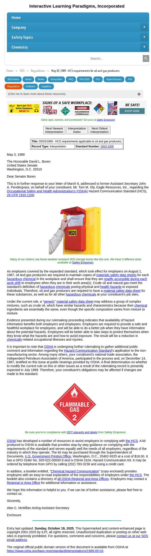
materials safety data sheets (116, 275)
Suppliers (46, 86)
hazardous (14, 279)
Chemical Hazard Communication (75, 471)
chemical (29, 279)
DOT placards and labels (82, 432)
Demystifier (56, 79)
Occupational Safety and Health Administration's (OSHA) (47, 191)
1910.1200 (107, 146)
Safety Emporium (82, 262)
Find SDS (85, 79)
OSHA (48, 346)
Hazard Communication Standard (88, 350)
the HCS (132, 441)
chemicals (63, 287)
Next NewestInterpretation (54, 130)
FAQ (71, 79)
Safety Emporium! (106, 120)
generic (49, 301)
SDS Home (13, 79)
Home (16, 17)
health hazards (111, 287)
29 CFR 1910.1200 (20, 195)
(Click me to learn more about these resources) (37, 94)
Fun (98, 79)
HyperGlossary (114, 79)
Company (80, 27)
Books (41, 79)
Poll (130, 79)
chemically (14, 339)
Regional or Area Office (23, 483)
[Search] (146, 58)
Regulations (13, 86)
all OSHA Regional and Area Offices (83, 479)
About (28, 79)
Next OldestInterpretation (99, 130)
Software (30, 86)
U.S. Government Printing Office (48, 456)
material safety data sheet (122, 291)
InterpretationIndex (77, 130)
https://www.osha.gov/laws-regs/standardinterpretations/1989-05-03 (55, 551)
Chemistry (80, 47)
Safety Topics (80, 37)
